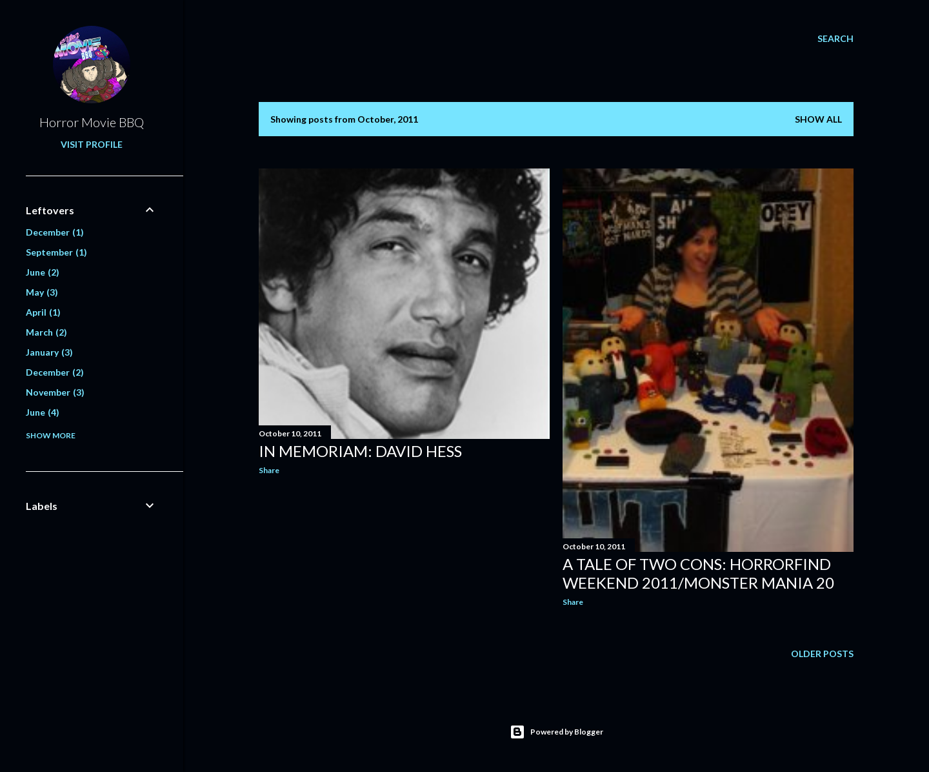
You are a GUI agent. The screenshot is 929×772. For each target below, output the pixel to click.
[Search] (835, 38)
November (55, 392)
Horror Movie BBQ (91, 122)
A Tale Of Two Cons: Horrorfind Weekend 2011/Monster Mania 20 (698, 573)
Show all (818, 119)
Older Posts (822, 653)
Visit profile (92, 144)
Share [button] (269, 470)
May (42, 292)
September (56, 252)
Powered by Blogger (556, 732)
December (55, 232)
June (42, 272)
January (49, 352)
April (43, 312)
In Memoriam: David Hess (360, 451)
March (46, 332)
